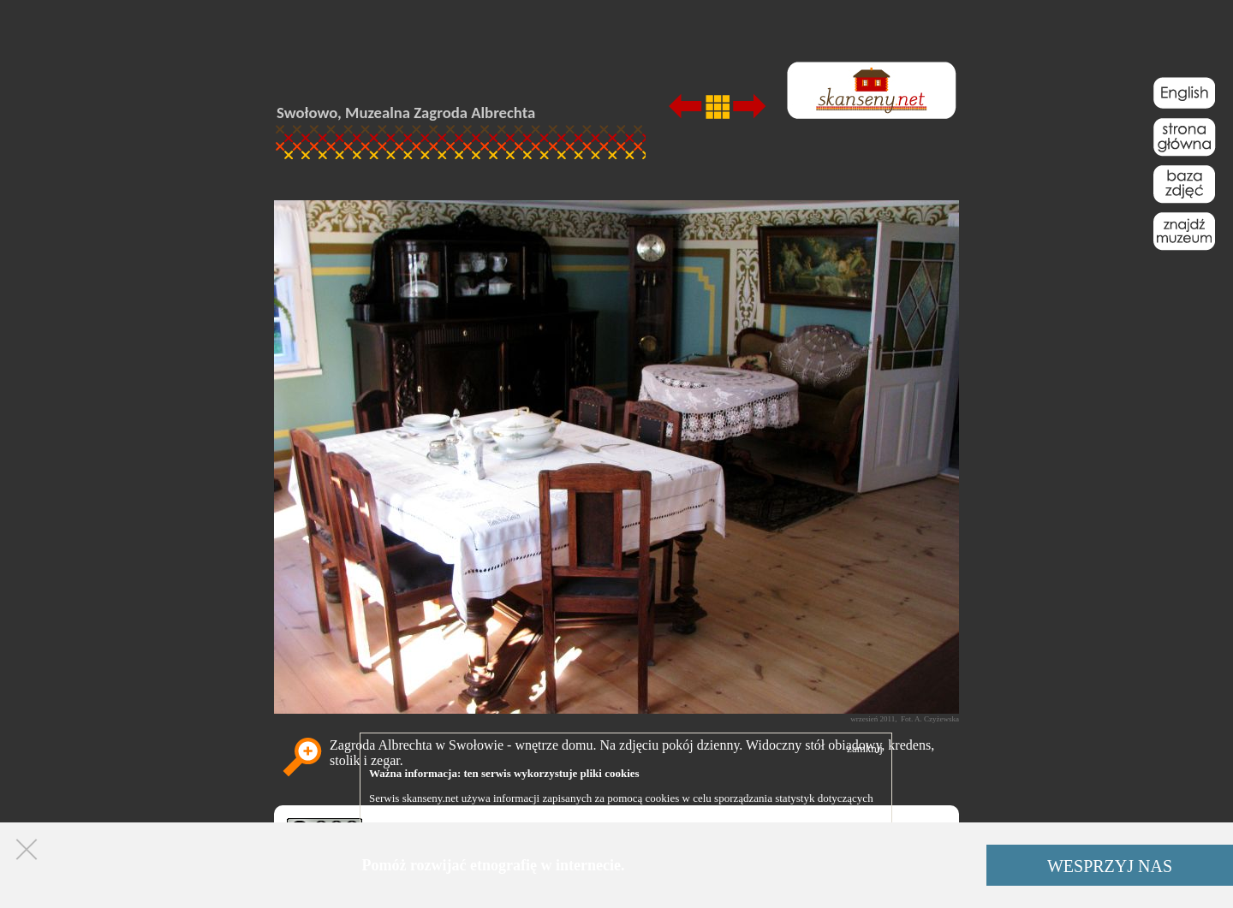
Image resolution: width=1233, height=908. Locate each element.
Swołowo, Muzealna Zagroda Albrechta (406, 112)
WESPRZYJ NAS (1109, 866)
